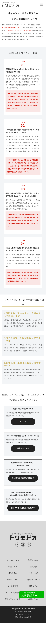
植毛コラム (33, 586)
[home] (10, 4)
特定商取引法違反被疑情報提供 (23, 508)
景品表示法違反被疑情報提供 (23, 478)
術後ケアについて (33, 579)
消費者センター (23, 448)
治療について (33, 560)
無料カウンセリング (12, 599)
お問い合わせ (33, 599)
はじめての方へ (13, 560)
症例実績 (33, 567)
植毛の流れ (12, 573)
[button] (41, 4)
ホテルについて (13, 579)
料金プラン (12, 567)
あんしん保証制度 (13, 592)
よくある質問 (12, 586)
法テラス (23, 421)
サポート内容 (33, 573)
